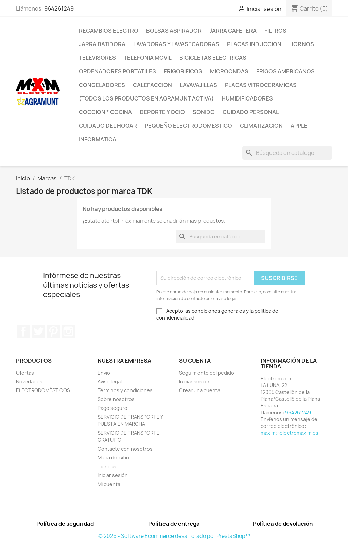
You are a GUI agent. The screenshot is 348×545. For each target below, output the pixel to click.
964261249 (59, 8)
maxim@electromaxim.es (289, 433)
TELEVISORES (97, 57)
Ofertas (25, 372)
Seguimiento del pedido (206, 372)
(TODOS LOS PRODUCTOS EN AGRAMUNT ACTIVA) (146, 98)
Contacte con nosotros (125, 449)
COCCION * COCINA (105, 112)
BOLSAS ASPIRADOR (174, 30)
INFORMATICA (97, 139)
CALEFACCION (152, 85)
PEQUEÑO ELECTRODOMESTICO (188, 125)
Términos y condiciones (125, 390)
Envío (104, 372)
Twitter (38, 331)
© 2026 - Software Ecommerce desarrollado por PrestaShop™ (174, 536)
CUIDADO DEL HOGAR (108, 125)
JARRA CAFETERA (233, 30)
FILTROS (275, 30)
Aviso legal (110, 381)
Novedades (29, 381)
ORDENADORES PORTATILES (117, 71)
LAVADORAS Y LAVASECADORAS (176, 44)
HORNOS (301, 44)
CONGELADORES (102, 85)
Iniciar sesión (113, 475)
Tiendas (107, 466)
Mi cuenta (109, 484)
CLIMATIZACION (261, 125)
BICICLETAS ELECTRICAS (212, 57)
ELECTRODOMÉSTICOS (43, 390)
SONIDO (204, 112)
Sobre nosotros (116, 399)
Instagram (68, 331)
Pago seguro (112, 408)
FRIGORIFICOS (183, 71)
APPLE (299, 125)
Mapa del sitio (113, 457)
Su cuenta (195, 360)
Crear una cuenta (199, 390)
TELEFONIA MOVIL (148, 57)
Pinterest (53, 331)
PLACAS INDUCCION (254, 44)
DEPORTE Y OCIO (162, 112)
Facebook (23, 331)
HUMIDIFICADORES (247, 98)
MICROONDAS (229, 71)
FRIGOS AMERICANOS (285, 71)
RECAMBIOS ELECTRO (108, 30)
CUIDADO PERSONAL (251, 112)
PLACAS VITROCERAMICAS (261, 85)
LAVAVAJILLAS (198, 85)
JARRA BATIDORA (102, 44)
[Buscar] (287, 153)
